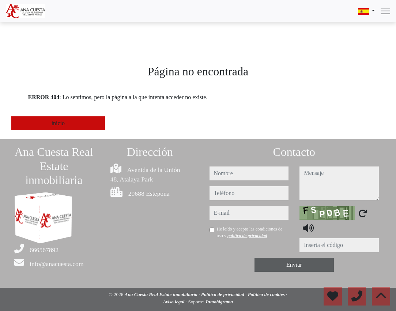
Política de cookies (267, 294)
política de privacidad (247, 235)
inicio (58, 123)
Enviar (294, 265)
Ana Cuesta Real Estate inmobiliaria (162, 294)
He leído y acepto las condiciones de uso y (250, 232)
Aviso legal (174, 301)
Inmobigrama (219, 301)
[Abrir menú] (385, 11)
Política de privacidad (223, 294)
